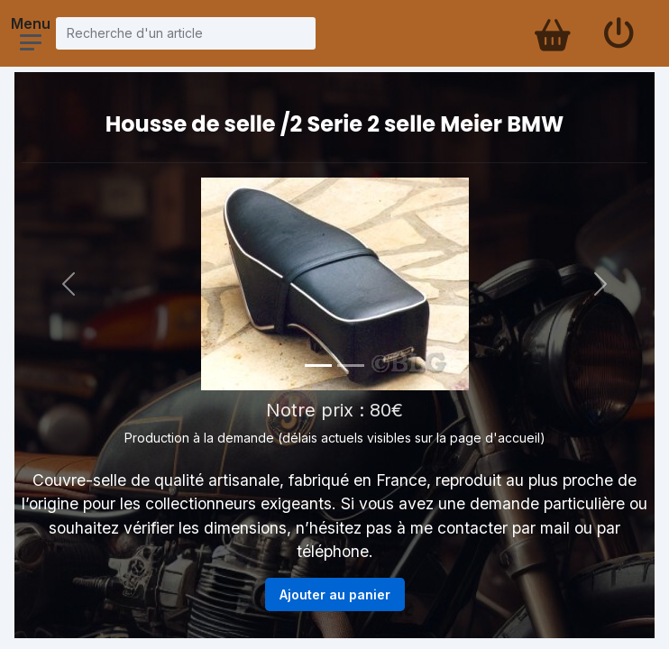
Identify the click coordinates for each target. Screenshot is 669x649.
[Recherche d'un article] (186, 33)
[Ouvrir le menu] (30, 42)
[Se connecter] (619, 33)
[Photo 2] (350, 365)
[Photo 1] (318, 365)
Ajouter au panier (335, 594)
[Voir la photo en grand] (335, 284)
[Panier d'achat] (551, 33)
